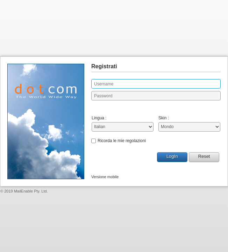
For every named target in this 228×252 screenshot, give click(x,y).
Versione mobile (105, 177)
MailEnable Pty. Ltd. (31, 191)
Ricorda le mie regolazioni (122, 140)
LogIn (172, 156)
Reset (204, 156)
